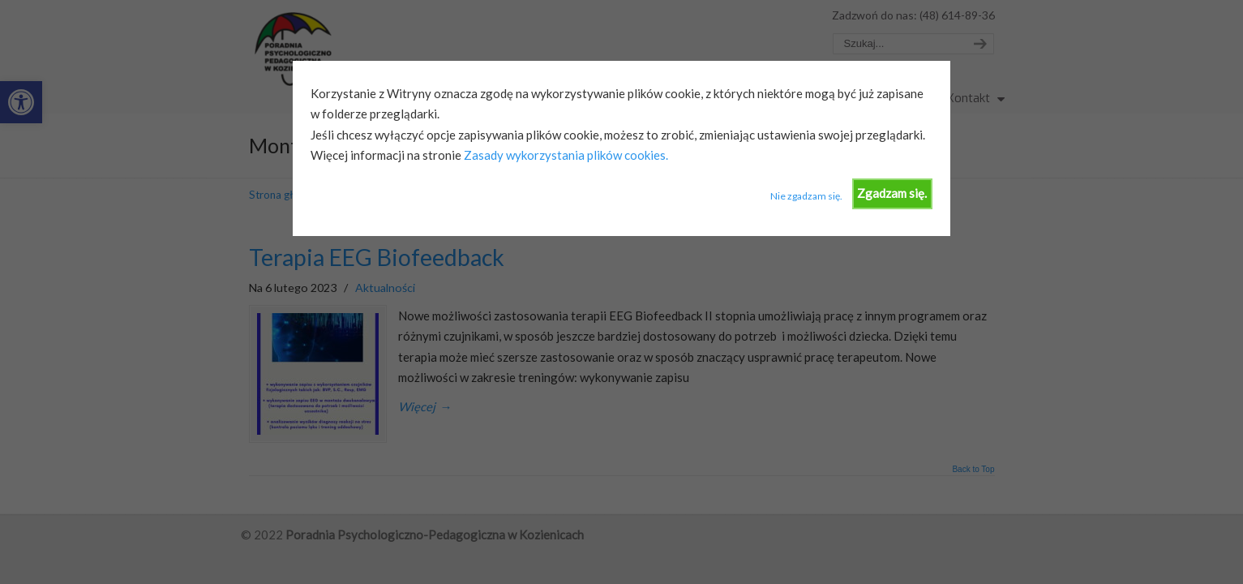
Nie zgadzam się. (806, 196)
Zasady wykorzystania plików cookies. (564, 155)
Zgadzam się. (892, 193)
